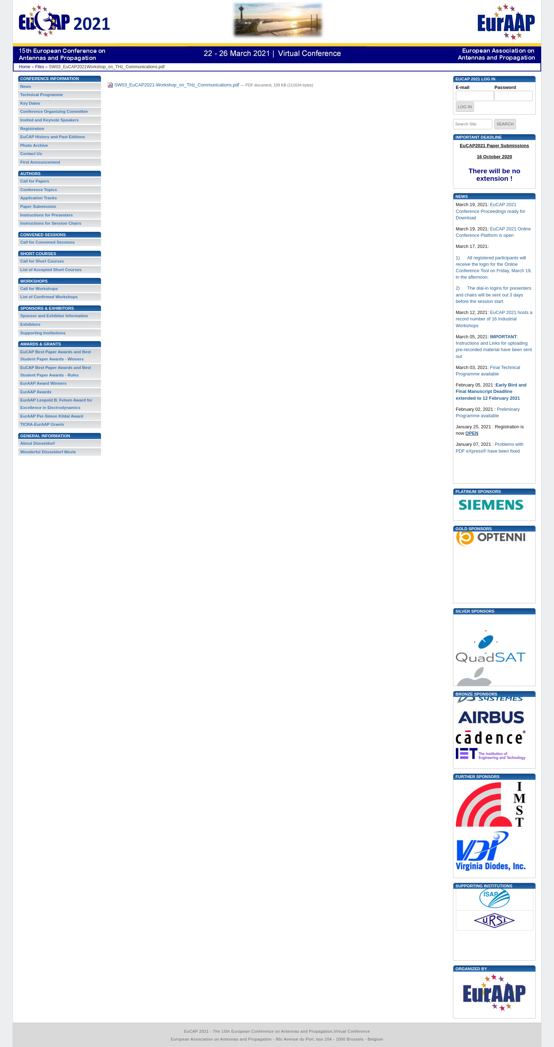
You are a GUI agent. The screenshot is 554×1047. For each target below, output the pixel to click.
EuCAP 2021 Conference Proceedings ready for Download (490, 211)
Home (24, 66)
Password (505, 87)
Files (39, 66)
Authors (30, 173)
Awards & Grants (40, 344)
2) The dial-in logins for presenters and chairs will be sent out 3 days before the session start (494, 294)
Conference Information (49, 78)
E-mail (462, 87)
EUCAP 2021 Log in (475, 79)
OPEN (471, 433)
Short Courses (38, 253)
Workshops (34, 281)
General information (45, 436)
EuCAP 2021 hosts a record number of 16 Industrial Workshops (494, 319)
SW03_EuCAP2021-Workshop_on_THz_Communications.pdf (174, 85)
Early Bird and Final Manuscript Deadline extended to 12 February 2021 (491, 391)
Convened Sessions (43, 235)
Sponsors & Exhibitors (47, 308)
